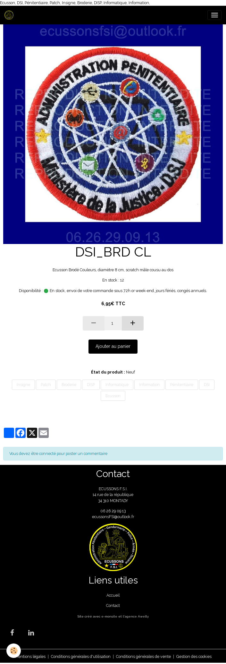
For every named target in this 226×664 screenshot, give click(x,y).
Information (149, 384)
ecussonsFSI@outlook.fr (113, 516)
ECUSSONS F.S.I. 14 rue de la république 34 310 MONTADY (113, 494)
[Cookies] (13, 650)
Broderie (69, 384)
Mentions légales (30, 656)
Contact (113, 605)
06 (103, 511)
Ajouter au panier (113, 346)
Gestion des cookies (194, 656)
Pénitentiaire (181, 384)
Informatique (117, 384)
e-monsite (109, 616)
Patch (46, 384)
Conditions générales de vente (143, 656)
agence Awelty (137, 616)
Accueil (113, 595)
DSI (207, 384)
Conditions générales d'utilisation (81, 656)
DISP (91, 384)
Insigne (23, 384)
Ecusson (113, 395)
